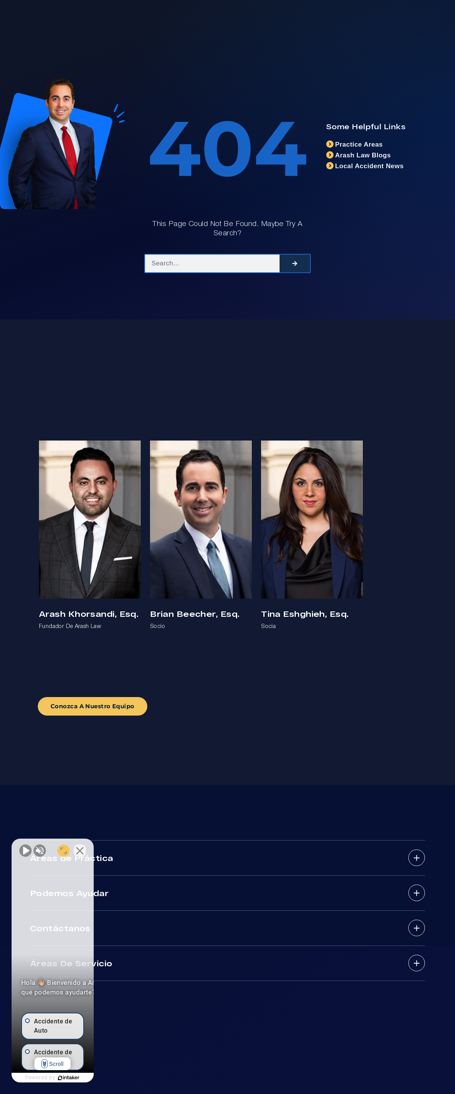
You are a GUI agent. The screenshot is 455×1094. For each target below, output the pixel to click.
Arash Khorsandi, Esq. (88, 613)
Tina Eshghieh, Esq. (305, 613)
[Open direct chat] (120, 847)
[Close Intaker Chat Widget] (136, 847)
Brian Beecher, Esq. (194, 613)
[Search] (295, 263)
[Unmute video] (25, 847)
